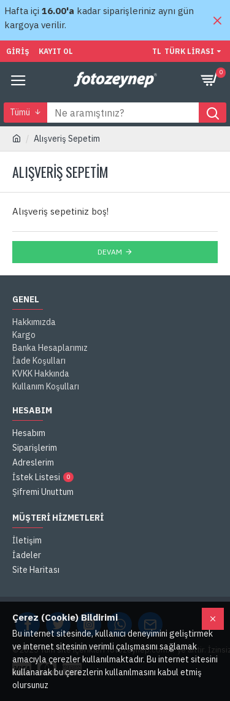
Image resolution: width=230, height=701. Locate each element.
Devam (110, 251)
